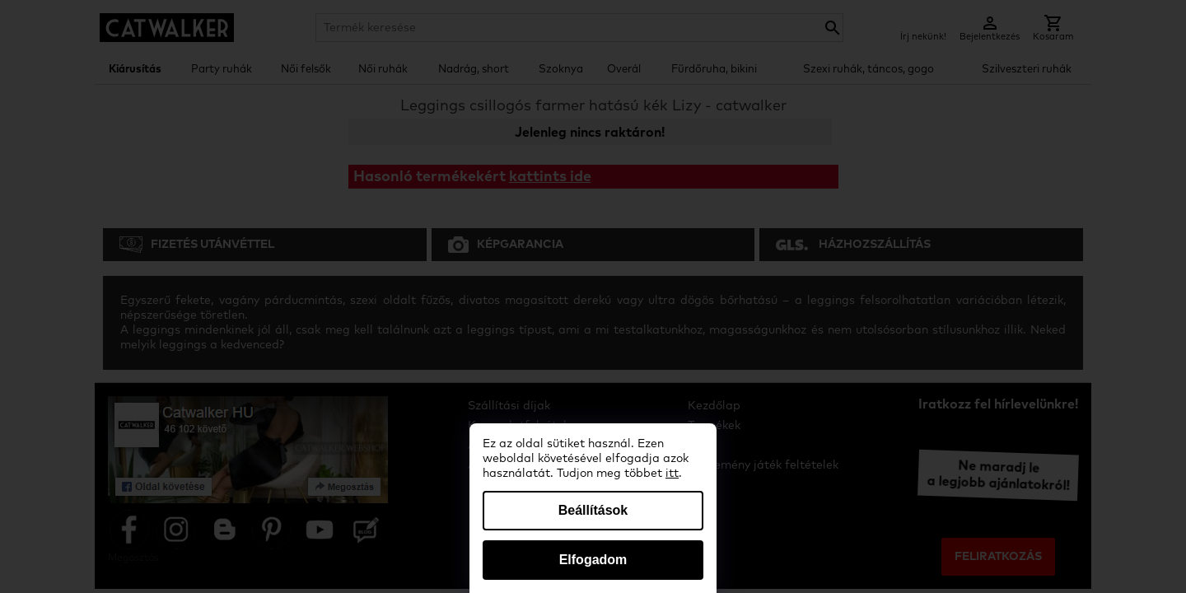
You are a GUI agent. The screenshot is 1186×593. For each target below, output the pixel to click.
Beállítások (593, 510)
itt (672, 473)
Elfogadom (593, 560)
